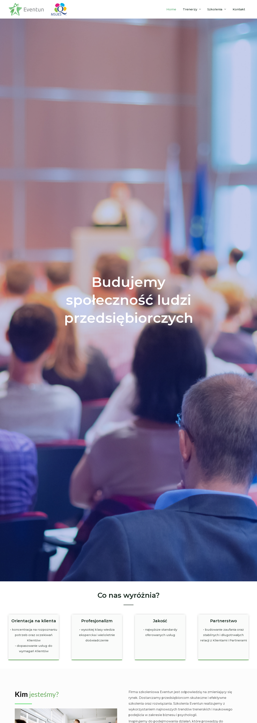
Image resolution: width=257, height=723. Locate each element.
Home (173, 9)
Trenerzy (191, 9)
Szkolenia (215, 9)
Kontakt (239, 9)
